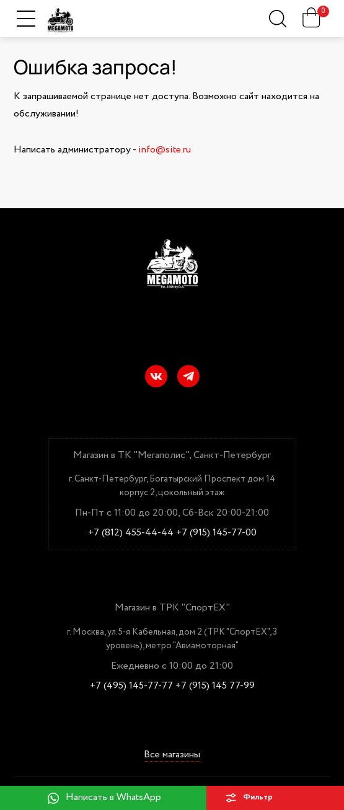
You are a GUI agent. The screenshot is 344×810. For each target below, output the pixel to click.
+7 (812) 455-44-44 (131, 533)
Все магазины (172, 755)
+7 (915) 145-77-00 (216, 533)
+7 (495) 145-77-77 (131, 686)
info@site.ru (164, 150)
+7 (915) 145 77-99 (215, 686)
